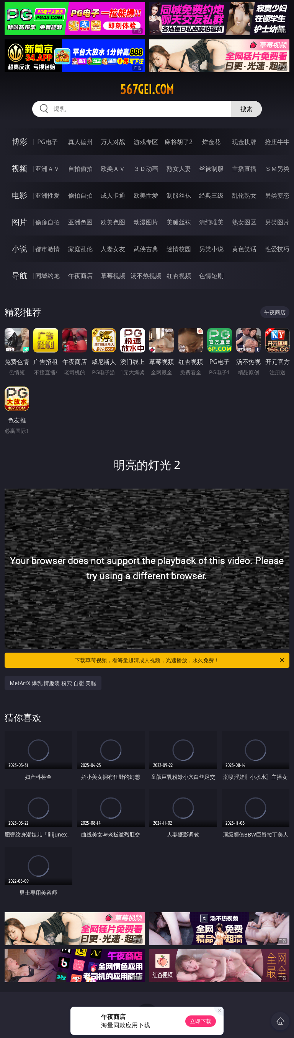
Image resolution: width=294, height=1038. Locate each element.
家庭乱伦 (80, 249)
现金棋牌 (244, 142)
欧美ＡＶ (113, 168)
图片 (19, 222)
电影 (19, 195)
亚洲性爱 (47, 195)
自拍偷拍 (80, 168)
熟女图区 (244, 222)
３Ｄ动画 (146, 168)
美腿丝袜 (179, 222)
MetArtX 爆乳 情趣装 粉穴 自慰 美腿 (53, 683)
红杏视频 (179, 275)
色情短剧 (211, 275)
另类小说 (211, 249)
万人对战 (113, 142)
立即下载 (200, 1021)
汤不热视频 (146, 275)
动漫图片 (146, 222)
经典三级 (211, 195)
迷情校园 (179, 249)
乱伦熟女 (244, 195)
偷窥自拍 (47, 222)
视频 (19, 168)
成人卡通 (113, 195)
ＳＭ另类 (277, 168)
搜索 (246, 109)
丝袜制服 (211, 168)
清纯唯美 (211, 222)
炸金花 (211, 142)
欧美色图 (113, 222)
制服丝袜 (179, 195)
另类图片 (277, 222)
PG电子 (47, 142)
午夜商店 (80, 275)
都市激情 (47, 249)
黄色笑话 (244, 249)
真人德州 (80, 142)
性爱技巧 (277, 249)
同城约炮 (47, 275)
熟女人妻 (179, 168)
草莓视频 (113, 275)
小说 (19, 249)
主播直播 (244, 168)
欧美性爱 (146, 195)
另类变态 (277, 195)
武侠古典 (146, 249)
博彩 (19, 141)
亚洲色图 (80, 222)
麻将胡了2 (179, 142)
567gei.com (147, 89)
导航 (19, 275)
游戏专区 (146, 142)
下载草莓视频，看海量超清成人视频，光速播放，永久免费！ (180, 660)
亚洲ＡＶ (47, 168)
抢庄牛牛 (277, 142)
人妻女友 (113, 249)
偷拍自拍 (80, 195)
